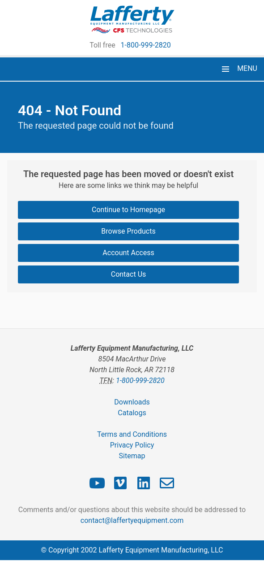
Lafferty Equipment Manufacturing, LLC (160, 550)
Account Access (128, 252)
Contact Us (128, 274)
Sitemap (132, 456)
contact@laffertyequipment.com (132, 520)
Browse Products (128, 231)
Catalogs (132, 413)
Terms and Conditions (132, 434)
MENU (247, 68)
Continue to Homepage (128, 209)
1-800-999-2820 (146, 45)
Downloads (131, 402)
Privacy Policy (132, 445)
